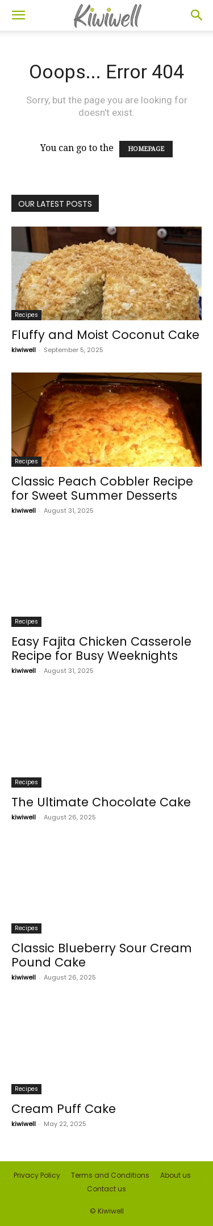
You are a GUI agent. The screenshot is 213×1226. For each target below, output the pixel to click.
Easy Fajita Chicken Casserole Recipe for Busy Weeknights (101, 648)
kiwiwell (23, 349)
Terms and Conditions (110, 1175)
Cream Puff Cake (63, 1109)
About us (175, 1175)
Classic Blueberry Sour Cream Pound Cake (101, 955)
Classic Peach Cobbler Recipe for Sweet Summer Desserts (102, 488)
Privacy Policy (37, 1175)
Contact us (106, 1189)
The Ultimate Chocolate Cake (101, 802)
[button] (18, 15)
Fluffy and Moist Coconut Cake (105, 335)
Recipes (26, 315)
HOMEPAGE (146, 149)
